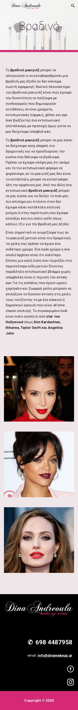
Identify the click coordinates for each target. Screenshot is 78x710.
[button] (5, 5)
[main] (39, 26)
